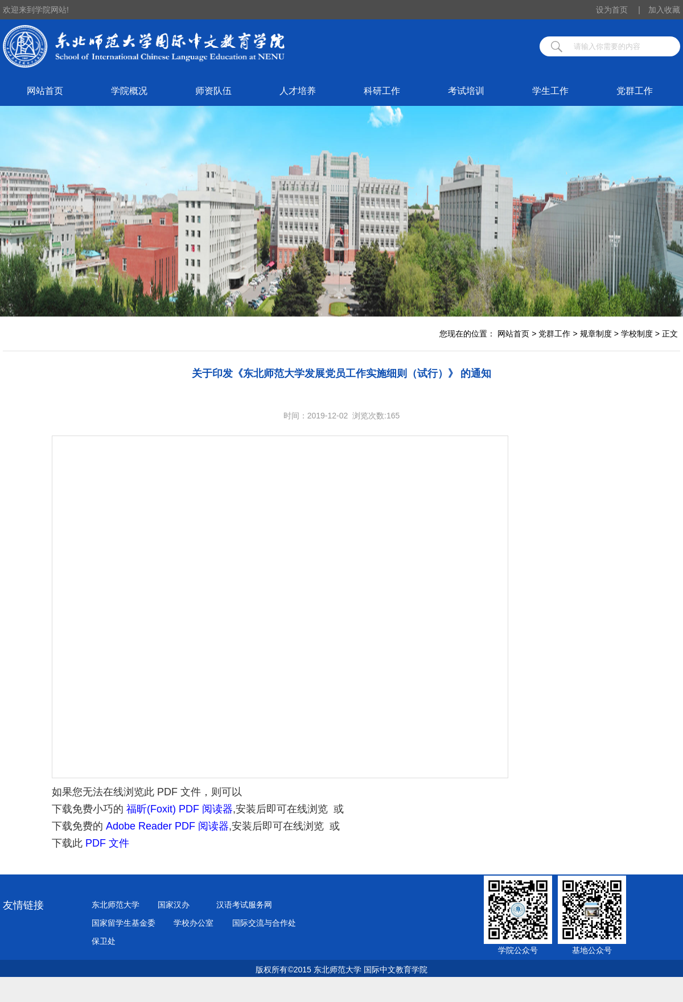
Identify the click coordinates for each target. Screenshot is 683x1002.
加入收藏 (664, 9)
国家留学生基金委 (123, 922)
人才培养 (297, 91)
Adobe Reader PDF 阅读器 (167, 826)
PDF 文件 (107, 843)
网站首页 (45, 91)
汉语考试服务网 (244, 904)
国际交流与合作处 (264, 922)
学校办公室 (193, 922)
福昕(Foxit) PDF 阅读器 (179, 809)
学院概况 (129, 91)
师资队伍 (213, 91)
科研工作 (382, 91)
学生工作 (550, 91)
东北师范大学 (115, 904)
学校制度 (637, 333)
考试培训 (466, 91)
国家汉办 (174, 904)
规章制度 (596, 333)
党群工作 (634, 91)
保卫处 (104, 941)
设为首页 (618, 9)
